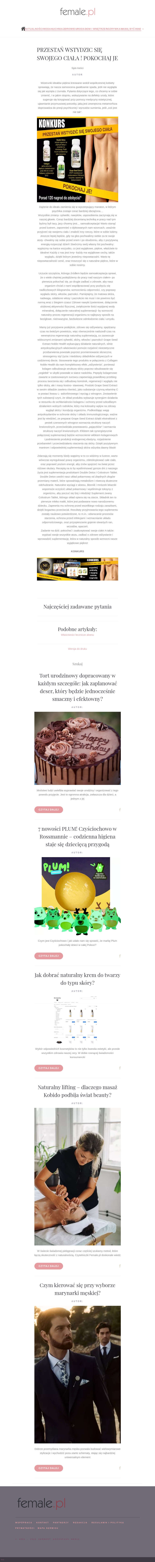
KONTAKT (42, 1523)
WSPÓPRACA (23, 1523)
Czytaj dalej (49, 809)
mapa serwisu (48, 1528)
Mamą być (128, 28)
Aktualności (33, 28)
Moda (47, 28)
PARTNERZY (61, 1523)
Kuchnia (57, 28)
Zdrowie (69, 28)
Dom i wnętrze (95, 28)
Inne (138, 28)
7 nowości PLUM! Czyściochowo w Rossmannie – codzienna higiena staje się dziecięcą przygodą (77, 836)
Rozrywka (113, 28)
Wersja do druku (77, 648)
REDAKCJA (80, 1523)
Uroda (80, 28)
